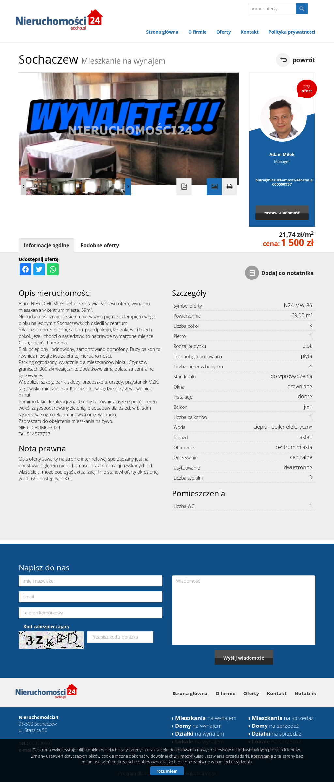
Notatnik (305, 693)
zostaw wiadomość (282, 212)
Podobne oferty (99, 245)
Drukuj (229, 186)
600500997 (282, 184)
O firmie (197, 32)
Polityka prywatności (291, 32)
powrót (303, 60)
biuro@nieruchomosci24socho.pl (282, 179)
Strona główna (162, 32)
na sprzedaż (283, 718)
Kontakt (250, 32)
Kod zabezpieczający (46, 626)
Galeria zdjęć (214, 186)
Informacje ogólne (46, 245)
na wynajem (205, 718)
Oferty (223, 32)
